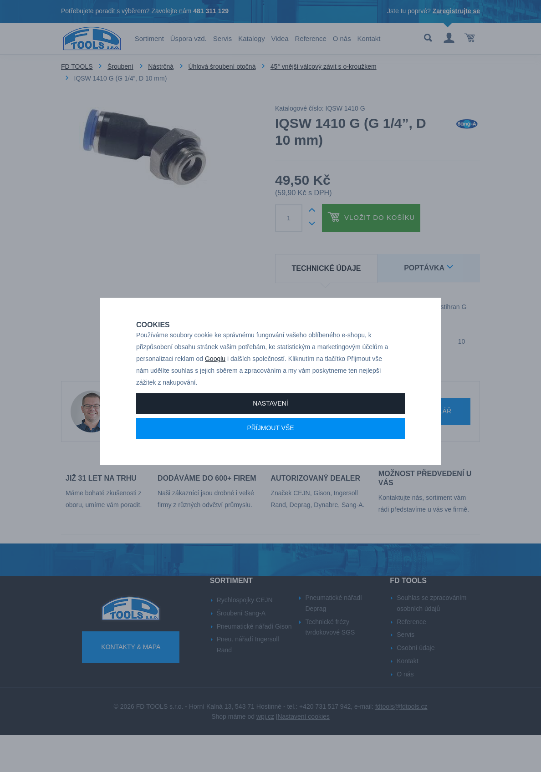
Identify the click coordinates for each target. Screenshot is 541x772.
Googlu (215, 379)
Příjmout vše (270, 448)
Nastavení (270, 423)
